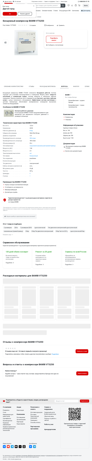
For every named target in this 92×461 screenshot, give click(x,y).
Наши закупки (21, 424)
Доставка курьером (36, 412)
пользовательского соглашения (54, 455)
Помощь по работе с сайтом (50, 419)
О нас (4, 412)
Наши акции (20, 410)
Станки (55, 10)
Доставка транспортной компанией (34, 416)
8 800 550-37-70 (84, 1)
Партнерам (20, 421)
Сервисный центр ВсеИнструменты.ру (50, 413)
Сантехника (75, 10)
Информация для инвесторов (8, 415)
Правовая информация (7, 423)
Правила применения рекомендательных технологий (9, 428)
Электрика (37, 10)
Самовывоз (33, 420)
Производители (7, 420)
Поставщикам (21, 417)
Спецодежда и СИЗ (65, 10)
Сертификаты (7, 418)
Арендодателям (50, 429)
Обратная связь (49, 416)
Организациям (21, 419)
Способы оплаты (35, 422)
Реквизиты (6, 410)
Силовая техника (47, 10)
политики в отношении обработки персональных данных (30, 455)
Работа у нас (48, 424)
